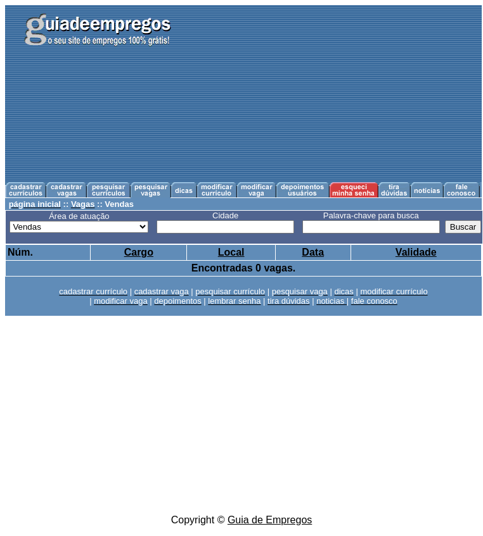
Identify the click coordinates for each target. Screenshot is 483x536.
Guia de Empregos (270, 519)
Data (313, 252)
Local (231, 252)
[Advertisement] (336, 93)
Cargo (138, 252)
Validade (416, 252)
